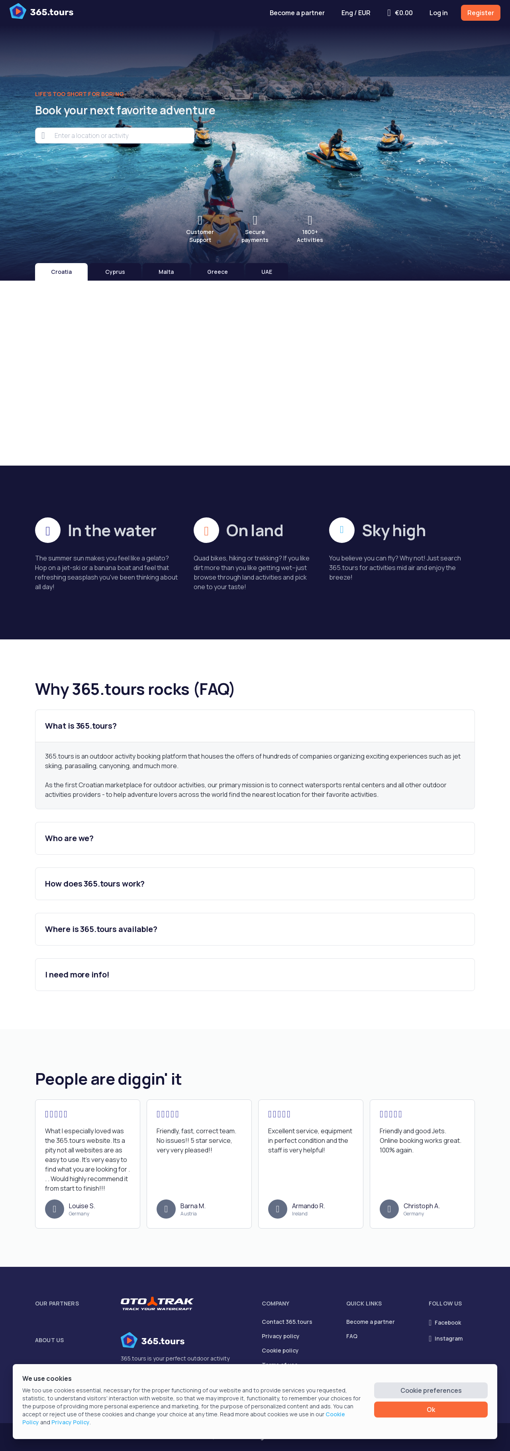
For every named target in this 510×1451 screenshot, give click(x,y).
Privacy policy (281, 1336)
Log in (439, 12)
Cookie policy (280, 1350)
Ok (431, 1409)
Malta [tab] (166, 271)
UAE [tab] (266, 271)
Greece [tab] (217, 271)
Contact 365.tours (287, 1321)
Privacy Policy (70, 1422)
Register (480, 12)
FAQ (351, 1336)
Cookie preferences (431, 1390)
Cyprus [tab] (115, 271)
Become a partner (297, 12)
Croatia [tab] (61, 271)
